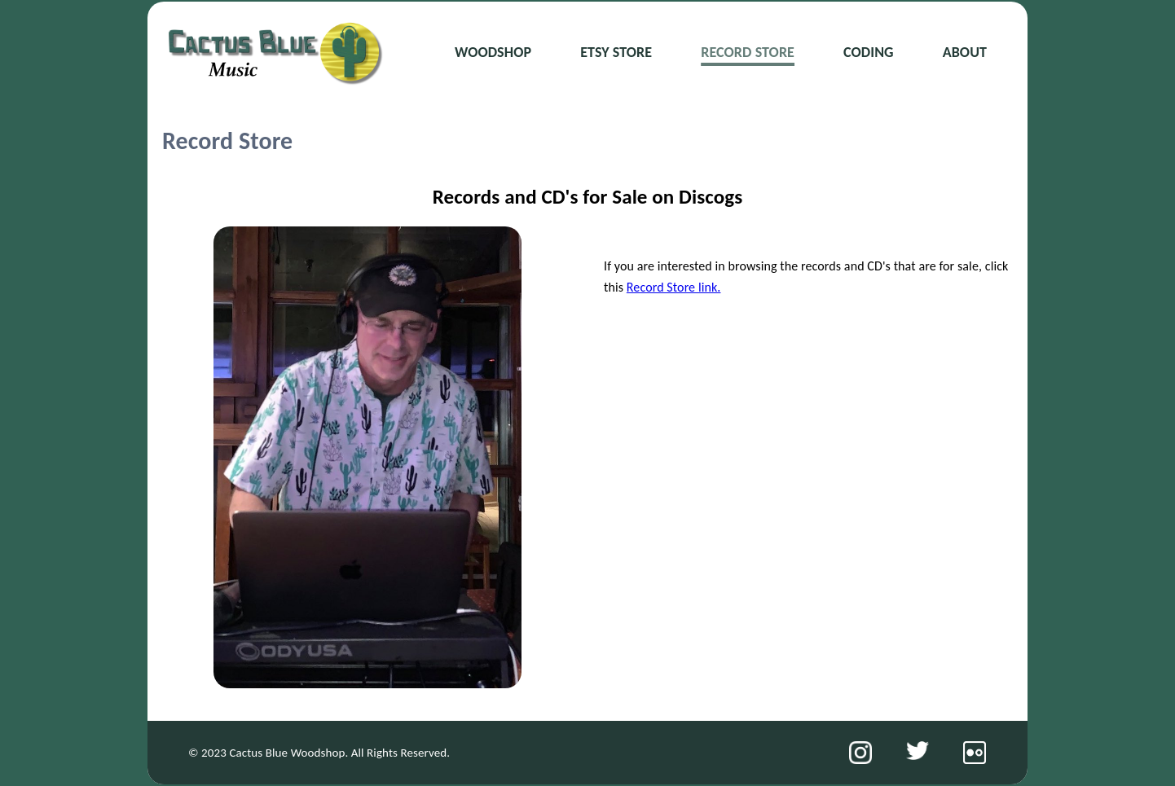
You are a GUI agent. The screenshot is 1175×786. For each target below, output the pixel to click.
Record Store (747, 52)
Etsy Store (616, 52)
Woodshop (493, 52)
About (965, 52)
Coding (868, 52)
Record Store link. (674, 287)
